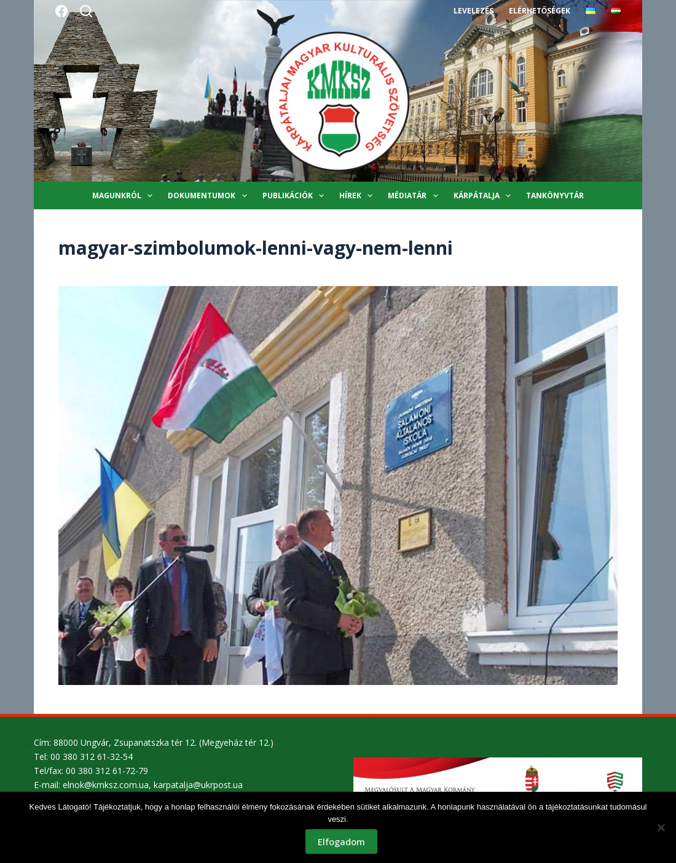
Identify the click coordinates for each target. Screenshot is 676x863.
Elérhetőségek (539, 11)
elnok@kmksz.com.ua (106, 785)
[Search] (86, 11)
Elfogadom (341, 841)
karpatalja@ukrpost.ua (198, 785)
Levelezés (473, 11)
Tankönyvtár (555, 195)
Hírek (358, 195)
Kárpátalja (485, 195)
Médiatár (415, 195)
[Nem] (660, 827)
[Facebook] (61, 11)
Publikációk (295, 195)
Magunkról (124, 195)
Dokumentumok (209, 195)
